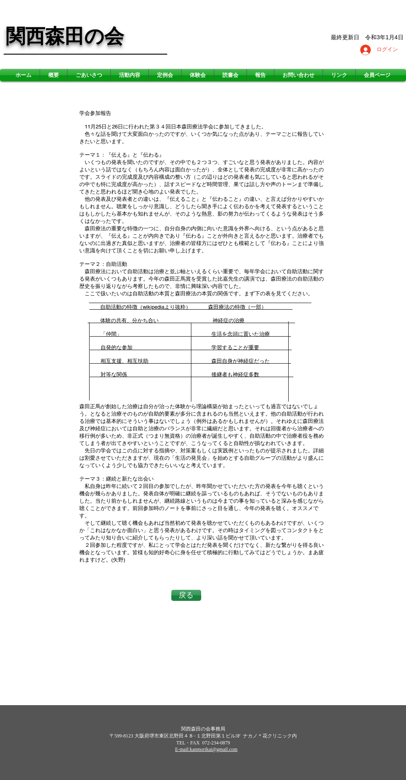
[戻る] (186, 595)
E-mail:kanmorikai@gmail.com (206, 749)
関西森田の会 (65, 36)
